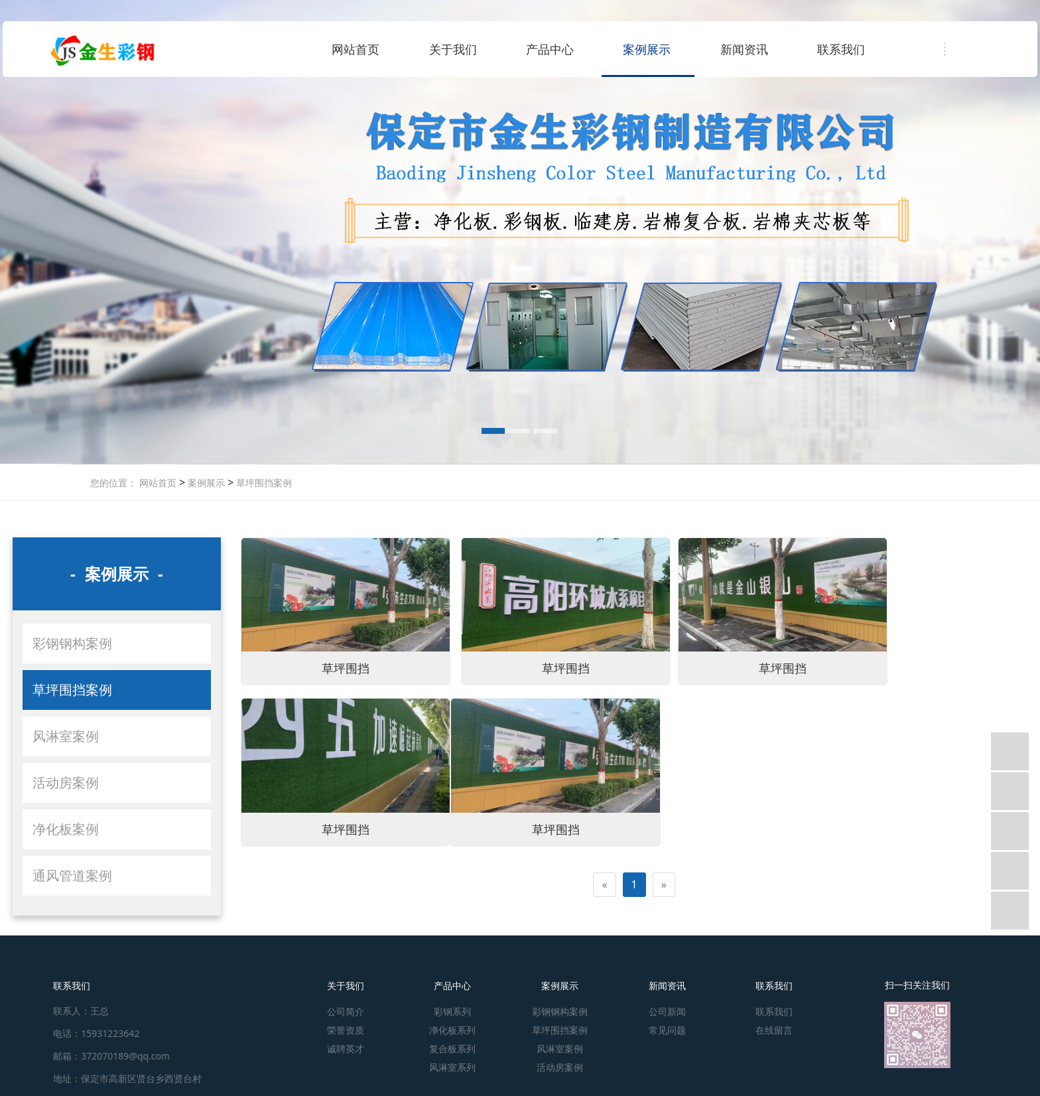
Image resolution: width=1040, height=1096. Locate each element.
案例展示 (647, 49)
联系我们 (841, 49)
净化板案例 (65, 829)
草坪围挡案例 (262, 482)
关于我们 (453, 49)
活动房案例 (65, 782)
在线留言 (774, 1030)
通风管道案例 (72, 875)
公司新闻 (667, 1011)
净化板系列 (452, 1030)
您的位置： (113, 482)
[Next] (664, 863)
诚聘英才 (345, 1048)
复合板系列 (452, 1048)
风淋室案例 (65, 736)
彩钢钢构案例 (72, 643)
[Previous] (604, 863)
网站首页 (355, 49)
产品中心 (550, 49)
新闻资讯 (744, 49)
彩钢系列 (452, 1011)
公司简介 (345, 1011)
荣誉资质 (345, 1030)
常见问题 (667, 1030)
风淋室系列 (452, 1067)
